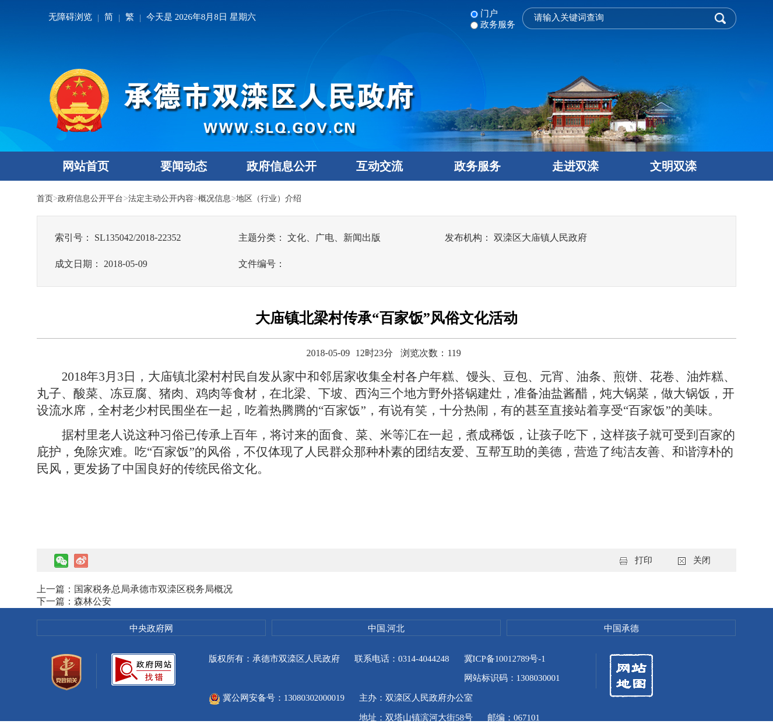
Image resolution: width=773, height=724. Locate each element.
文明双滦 (673, 166)
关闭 (702, 560)
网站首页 (85, 166)
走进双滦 (575, 166)
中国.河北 (386, 628)
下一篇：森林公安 (74, 601)
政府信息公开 (282, 166)
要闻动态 (183, 166)
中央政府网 (151, 628)
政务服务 (477, 166)
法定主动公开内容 (169, 198)
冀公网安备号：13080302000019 (387, 678)
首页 (45, 198)
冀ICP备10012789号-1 (505, 658)
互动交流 (379, 166)
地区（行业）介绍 (284, 198)
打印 (643, 560)
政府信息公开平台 (94, 198)
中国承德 (621, 628)
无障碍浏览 (70, 17)
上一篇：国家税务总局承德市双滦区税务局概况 (135, 589)
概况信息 (226, 198)
